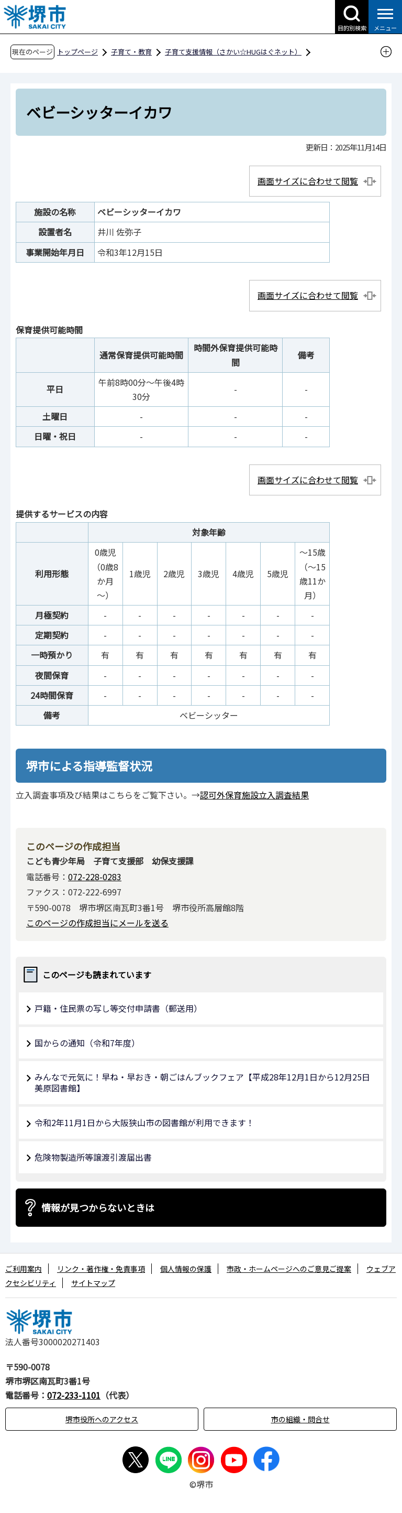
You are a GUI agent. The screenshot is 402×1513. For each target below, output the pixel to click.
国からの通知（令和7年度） (87, 1042)
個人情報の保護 (185, 1268)
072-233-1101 (73, 1395)
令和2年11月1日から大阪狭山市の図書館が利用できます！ (144, 1122)
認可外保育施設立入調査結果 (254, 794)
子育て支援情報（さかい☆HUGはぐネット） (233, 52)
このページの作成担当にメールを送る (97, 922)
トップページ (77, 52)
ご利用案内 (23, 1268)
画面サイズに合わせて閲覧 (308, 181)
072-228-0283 (94, 876)
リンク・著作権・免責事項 (101, 1268)
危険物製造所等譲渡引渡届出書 (93, 1157)
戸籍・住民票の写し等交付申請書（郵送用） (118, 1008)
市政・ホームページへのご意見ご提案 (289, 1268)
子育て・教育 (131, 52)
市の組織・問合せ (300, 1419)
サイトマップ (93, 1283)
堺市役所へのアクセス (101, 1419)
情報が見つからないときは (97, 1207)
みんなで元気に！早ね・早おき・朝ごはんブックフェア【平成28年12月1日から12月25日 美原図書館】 (206, 1082)
